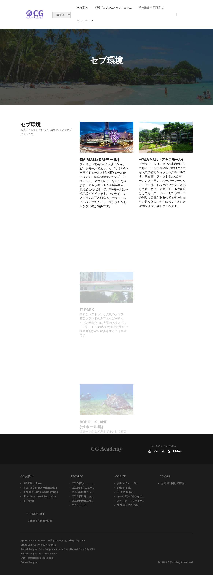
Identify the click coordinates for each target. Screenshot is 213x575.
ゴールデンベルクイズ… (130, 496)
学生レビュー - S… (127, 483)
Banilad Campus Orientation (41, 492)
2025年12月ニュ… (82, 492)
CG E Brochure (33, 483)
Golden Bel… (124, 487)
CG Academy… (125, 492)
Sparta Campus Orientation (40, 487)
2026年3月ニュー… (83, 483)
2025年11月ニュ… (82, 496)
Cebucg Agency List (40, 520)
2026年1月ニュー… (83, 487)
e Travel (29, 501)
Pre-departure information (40, 496)
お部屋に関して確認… (173, 483)
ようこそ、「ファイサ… (130, 501)
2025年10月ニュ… (82, 501)
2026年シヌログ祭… (128, 505)
